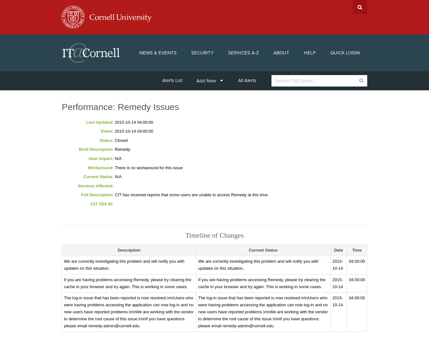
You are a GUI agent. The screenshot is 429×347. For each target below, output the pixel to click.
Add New (209, 81)
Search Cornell (360, 7)
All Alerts (247, 80)
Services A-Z (243, 53)
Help (310, 53)
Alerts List (172, 80)
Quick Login (345, 53)
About (281, 53)
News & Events (158, 53)
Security (202, 53)
